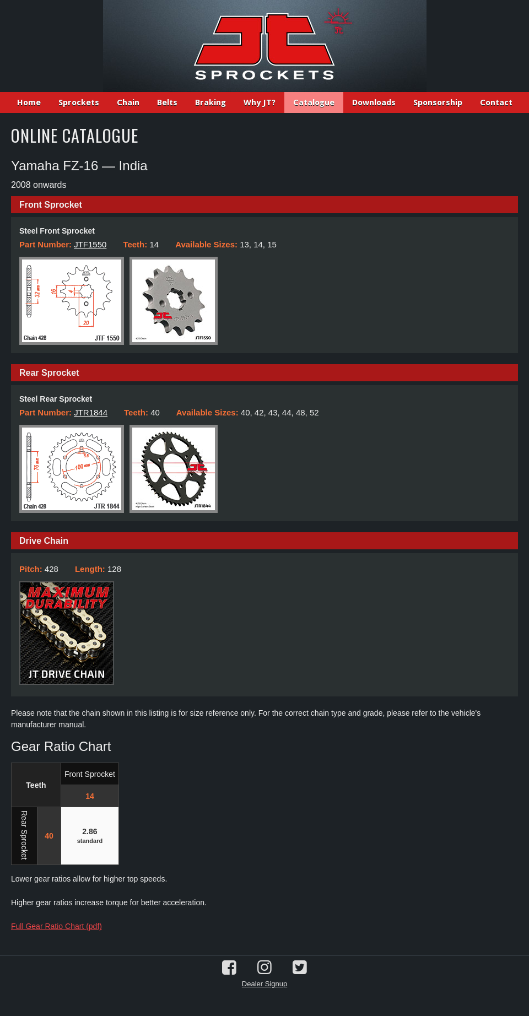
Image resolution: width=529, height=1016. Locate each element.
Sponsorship (437, 102)
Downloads (374, 102)
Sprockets (78, 102)
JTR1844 (90, 412)
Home (29, 102)
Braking (210, 102)
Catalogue (313, 102)
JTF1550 (90, 244)
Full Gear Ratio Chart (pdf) (56, 926)
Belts (167, 102)
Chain (128, 102)
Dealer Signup (264, 984)
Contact (496, 102)
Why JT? (260, 102)
